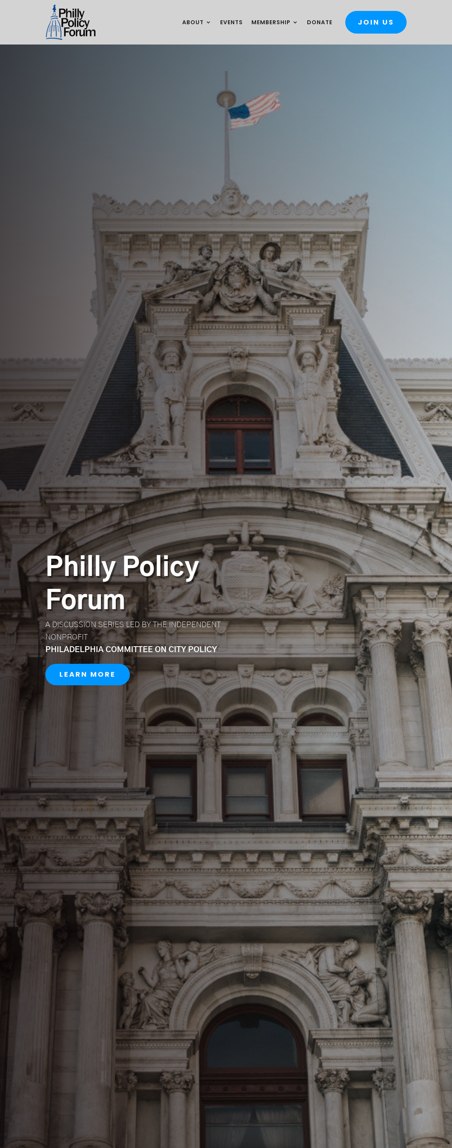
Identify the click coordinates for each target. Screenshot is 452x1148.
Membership (271, 23)
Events (231, 23)
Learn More (87, 674)
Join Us (376, 22)
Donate (319, 23)
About (193, 23)
